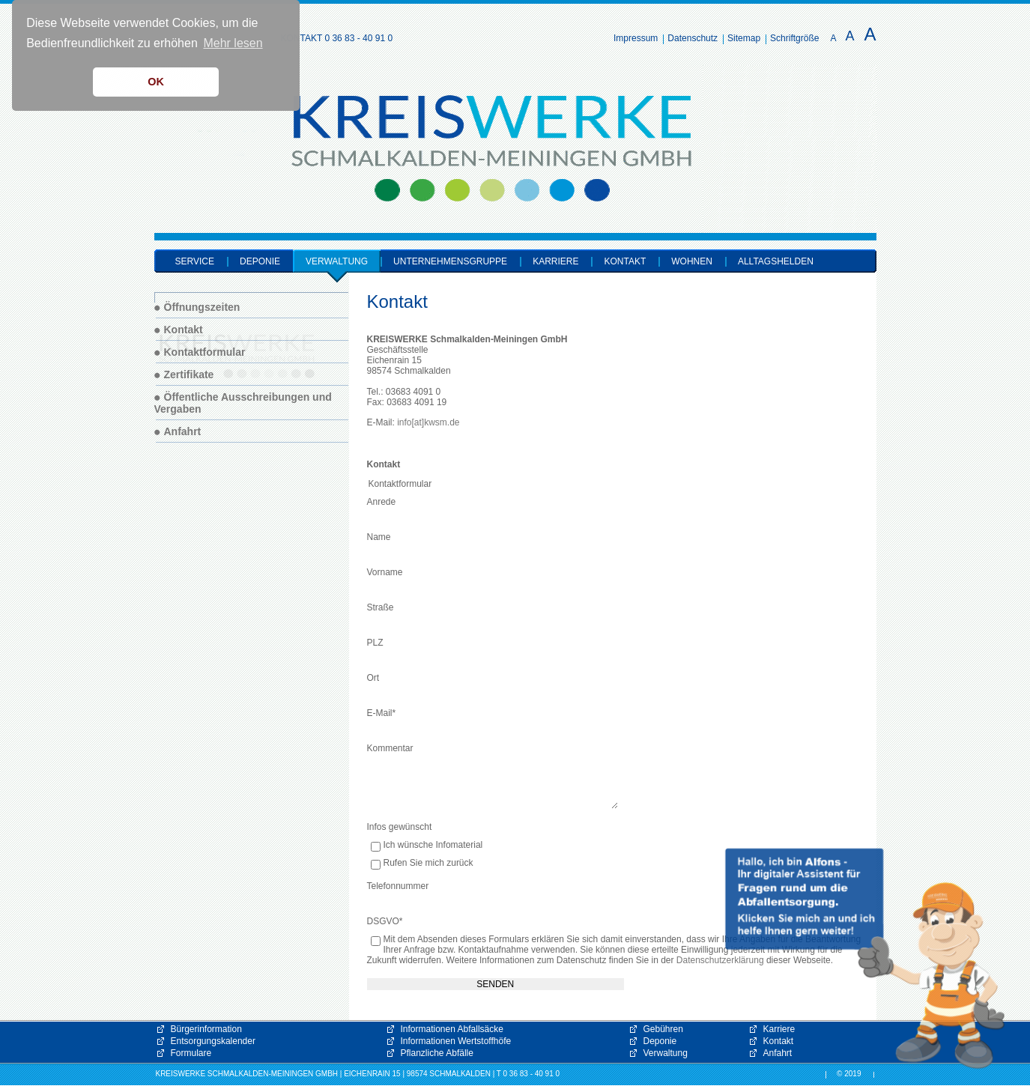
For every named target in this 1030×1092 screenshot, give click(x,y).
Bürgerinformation (206, 1029)
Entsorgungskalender (213, 1041)
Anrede (381, 502)
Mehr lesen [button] (232, 43)
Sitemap (743, 38)
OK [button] (156, 82)
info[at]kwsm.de (428, 422)
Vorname (385, 572)
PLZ (375, 642)
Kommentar (390, 748)
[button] (865, 958)
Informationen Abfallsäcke (452, 1029)
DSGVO (385, 921)
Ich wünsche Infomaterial (433, 846)
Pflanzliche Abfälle (437, 1053)
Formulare (191, 1053)
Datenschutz (692, 38)
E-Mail (381, 713)
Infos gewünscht (399, 827)
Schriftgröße (794, 38)
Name (379, 537)
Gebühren (663, 1029)
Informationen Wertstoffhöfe (456, 1041)
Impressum (636, 38)
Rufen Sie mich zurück (428, 864)
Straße (380, 607)
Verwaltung (665, 1053)
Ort (373, 678)
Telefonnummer (398, 886)
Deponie (660, 1041)
